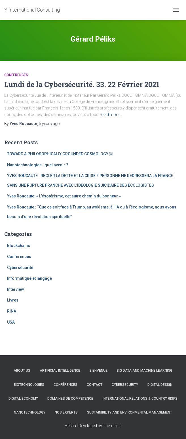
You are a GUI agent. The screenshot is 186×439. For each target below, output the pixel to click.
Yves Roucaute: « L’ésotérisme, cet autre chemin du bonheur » (64, 196)
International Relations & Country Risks (140, 399)
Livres (12, 300)
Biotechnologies (29, 385)
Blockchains (18, 245)
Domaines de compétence (70, 399)
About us (22, 371)
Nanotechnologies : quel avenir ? (37, 165)
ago (49, 123)
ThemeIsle (112, 425)
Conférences (65, 385)
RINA (11, 311)
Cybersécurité (20, 267)
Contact (94, 385)
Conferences (16, 75)
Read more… (111, 114)
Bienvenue (98, 371)
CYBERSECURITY (125, 385)
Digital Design (159, 385)
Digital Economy (23, 399)
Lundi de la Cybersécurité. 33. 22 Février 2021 (82, 84)
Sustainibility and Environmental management (129, 412)
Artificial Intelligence (60, 371)
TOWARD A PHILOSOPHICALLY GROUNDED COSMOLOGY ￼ (60, 154)
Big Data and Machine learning (144, 371)
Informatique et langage (29, 278)
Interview (15, 289)
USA (11, 322)
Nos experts (66, 412)
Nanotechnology (29, 412)
